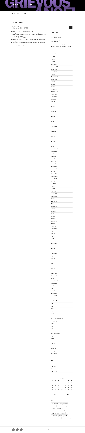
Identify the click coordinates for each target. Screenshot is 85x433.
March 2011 (53, 86)
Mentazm (15, 39)
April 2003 (53, 290)
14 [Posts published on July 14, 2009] (55, 387)
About (25, 13)
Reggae (52, 338)
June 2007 (53, 183)
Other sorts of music (55, 333)
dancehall (54, 405)
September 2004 (54, 253)
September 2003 (54, 280)
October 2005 (54, 226)
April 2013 (53, 61)
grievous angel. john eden (57, 410)
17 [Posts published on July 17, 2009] (65, 387)
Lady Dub (54, 413)
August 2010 (54, 99)
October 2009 (54, 121)
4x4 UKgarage (55, 403)
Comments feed (54, 368)
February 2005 (54, 243)
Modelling (63, 413)
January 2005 (54, 246)
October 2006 (54, 203)
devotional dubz (61, 405)
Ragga (52, 336)
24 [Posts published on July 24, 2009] (65, 389)
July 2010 (53, 101)
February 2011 (54, 89)
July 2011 (53, 81)
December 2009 (54, 116)
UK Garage (53, 348)
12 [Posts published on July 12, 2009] (71, 385)
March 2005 (53, 241)
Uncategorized (54, 353)
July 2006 (53, 208)
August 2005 (54, 231)
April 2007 (53, 188)
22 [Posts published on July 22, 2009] (58, 389)
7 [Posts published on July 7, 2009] (55, 385)
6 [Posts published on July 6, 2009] (52, 385)
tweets (59, 417)
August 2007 (54, 178)
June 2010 (53, 104)
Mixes (13, 13)
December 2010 (54, 91)
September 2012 (54, 71)
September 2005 (54, 228)
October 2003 (54, 278)
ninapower (16, 33)
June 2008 (53, 156)
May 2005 (53, 236)
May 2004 (53, 263)
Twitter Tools (21, 45)
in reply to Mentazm (17, 41)
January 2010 (54, 114)
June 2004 (53, 261)
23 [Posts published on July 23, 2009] (62, 389)
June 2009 (53, 131)
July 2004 (53, 258)
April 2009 (53, 134)
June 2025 (53, 56)
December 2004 (54, 248)
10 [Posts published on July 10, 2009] (65, 385)
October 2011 (54, 79)
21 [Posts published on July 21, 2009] (55, 389)
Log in (52, 363)
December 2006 (54, 198)
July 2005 (53, 233)
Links (52, 328)
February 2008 (54, 166)
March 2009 (53, 136)
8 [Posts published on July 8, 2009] (58, 385)
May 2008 (53, 158)
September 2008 (54, 148)
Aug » (68, 394)
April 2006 (53, 216)
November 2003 (54, 275)
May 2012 (53, 74)
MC (51, 331)
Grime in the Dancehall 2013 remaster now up (60, 48)
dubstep (52, 313)
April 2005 (53, 238)
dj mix (67, 405)
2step (52, 306)
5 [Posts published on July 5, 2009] (71, 382)
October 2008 (54, 146)
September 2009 (54, 124)
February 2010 (54, 111)
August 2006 (54, 206)
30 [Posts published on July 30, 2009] (62, 392)
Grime (52, 323)
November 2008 (54, 144)
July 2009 (53, 129)
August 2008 (54, 151)
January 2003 (54, 295)
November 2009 (54, 119)
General (52, 316)
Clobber (52, 308)
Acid (60, 403)
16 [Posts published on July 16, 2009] (61, 387)
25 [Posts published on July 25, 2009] (68, 389)
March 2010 (53, 109)
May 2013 (53, 59)
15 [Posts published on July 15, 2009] (58, 387)
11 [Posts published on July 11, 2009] (68, 385)
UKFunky (53, 351)
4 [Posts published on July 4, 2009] (68, 382)
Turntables (53, 346)
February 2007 (54, 193)
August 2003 (54, 283)
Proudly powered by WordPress (44, 429)
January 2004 (54, 273)
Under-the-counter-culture (56, 355)
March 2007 (53, 191)
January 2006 (54, 221)
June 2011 (53, 84)
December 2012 (54, 66)
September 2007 (54, 176)
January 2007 (54, 196)
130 (52, 303)
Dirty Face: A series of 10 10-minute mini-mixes (61, 46)
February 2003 (54, 293)
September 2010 (54, 96)
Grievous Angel (23, 4)
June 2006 (53, 211)
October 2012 (54, 69)
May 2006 (53, 213)
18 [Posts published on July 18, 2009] (68, 387)
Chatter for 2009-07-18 (20, 28)
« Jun (55, 394)
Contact (19, 13)
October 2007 (54, 173)
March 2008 (53, 163)
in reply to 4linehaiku (39, 42)
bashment (65, 403)
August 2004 (54, 256)
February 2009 (54, 139)
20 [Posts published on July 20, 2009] (52, 389)
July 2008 (53, 153)
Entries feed (53, 366)
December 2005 (54, 223)
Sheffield (53, 343)
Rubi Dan (53, 341)
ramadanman (54, 415)
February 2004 (54, 271)
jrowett (15, 31)
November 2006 (54, 201)
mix (58, 413)
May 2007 (53, 186)
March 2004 (53, 268)
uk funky (69, 417)
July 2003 (53, 285)
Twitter (64, 417)
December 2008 (54, 141)
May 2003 (53, 288)
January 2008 (54, 168)
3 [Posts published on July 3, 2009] (65, 382)
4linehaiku (15, 42)
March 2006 (53, 218)
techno (65, 415)
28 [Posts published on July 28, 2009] (55, 392)
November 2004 (54, 251)
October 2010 (54, 94)
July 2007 (53, 181)
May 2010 (53, 106)
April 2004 (53, 266)
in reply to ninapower (17, 36)
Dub (52, 311)
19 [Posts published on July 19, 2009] (71, 387)
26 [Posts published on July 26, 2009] (71, 389)
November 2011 (54, 76)
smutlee (15, 37)
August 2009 (54, 126)
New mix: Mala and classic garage (58, 43)
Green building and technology (57, 318)
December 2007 (54, 171)
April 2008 (53, 161)
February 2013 (54, 64)
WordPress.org (54, 371)
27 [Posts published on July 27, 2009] (52, 392)
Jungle (52, 326)
